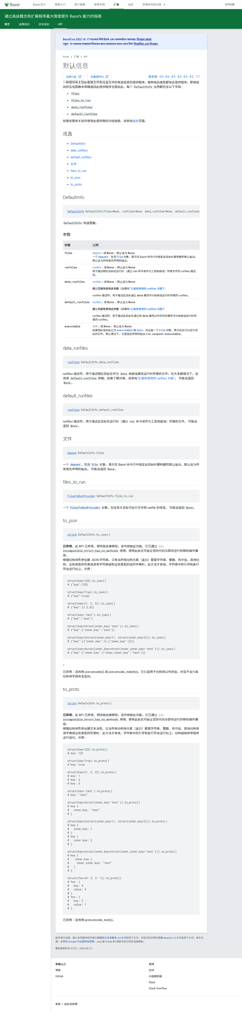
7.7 (198, 76)
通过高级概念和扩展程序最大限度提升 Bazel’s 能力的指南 (53, 16)
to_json (75, 177)
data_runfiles (79, 150)
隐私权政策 (71, 1004)
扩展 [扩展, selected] (116, 4)
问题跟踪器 (155, 976)
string (72, 534)
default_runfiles (81, 157)
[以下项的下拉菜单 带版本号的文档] (166, 4)
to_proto (76, 184)
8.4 (180, 76)
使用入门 (60, 4)
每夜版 (152, 76)
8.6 (167, 76)
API (85, 56)
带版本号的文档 (152, 4)
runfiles (96, 267)
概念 (7, 24)
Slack (152, 982)
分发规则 (44, 24)
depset (96, 253)
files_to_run (78, 171)
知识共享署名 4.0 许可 (114, 937)
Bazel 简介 (39, 4)
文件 (74, 164)
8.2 (192, 76)
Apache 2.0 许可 (172, 937)
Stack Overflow (158, 988)
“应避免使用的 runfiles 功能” (146, 288)
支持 (151, 970)
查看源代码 (100, 76)
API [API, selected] (60, 24)
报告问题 (73, 76)
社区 (130, 4)
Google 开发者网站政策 (81, 941)
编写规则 (24, 24)
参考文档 (99, 4)
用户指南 (79, 4)
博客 (58, 970)
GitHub (229, 4)
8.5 (173, 76)
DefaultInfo (78, 143)
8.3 (186, 76)
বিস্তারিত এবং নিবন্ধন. (146, 43)
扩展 (76, 56)
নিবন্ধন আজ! (144, 39)
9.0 (161, 76)
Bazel (66, 56)
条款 (58, 1004)
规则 (136, 121)
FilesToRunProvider (81, 496)
